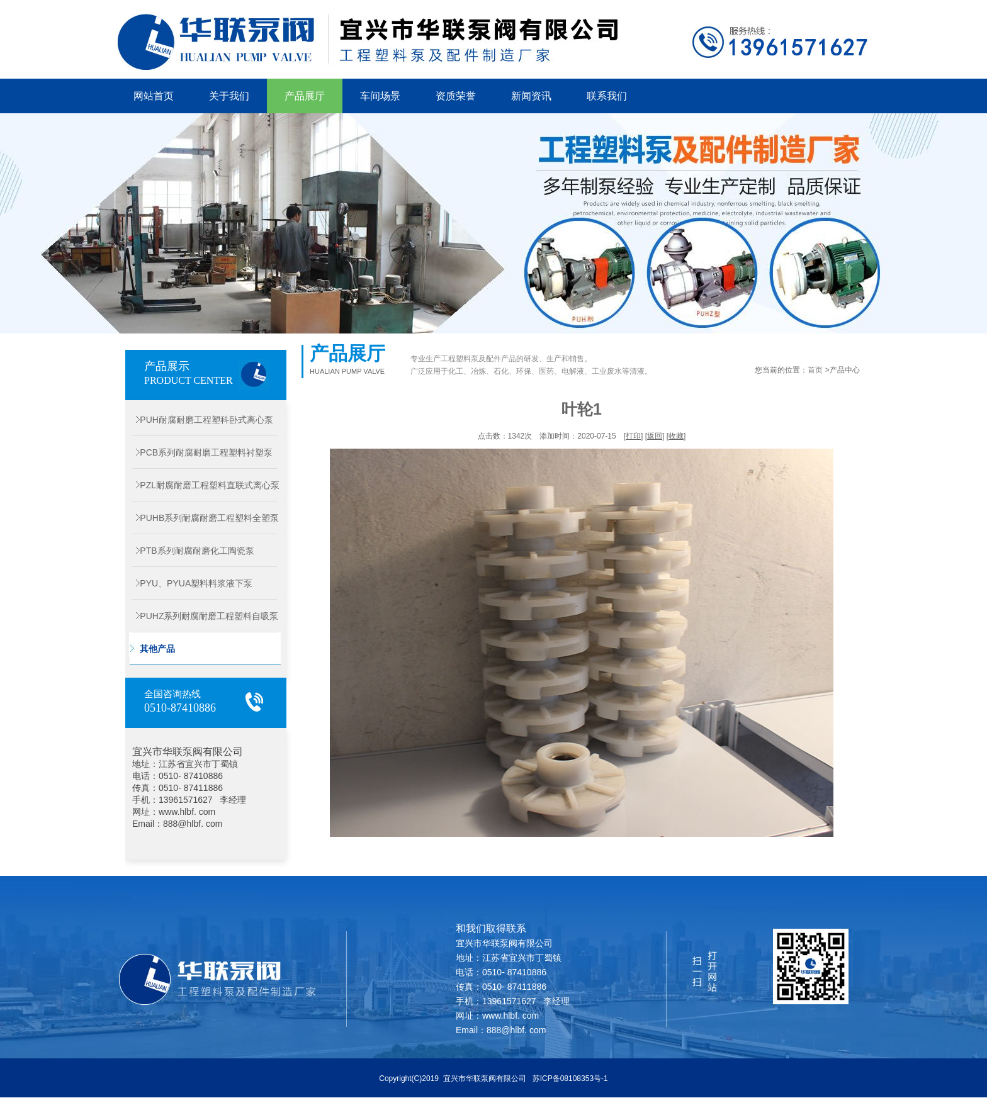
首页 (815, 370)
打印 (633, 436)
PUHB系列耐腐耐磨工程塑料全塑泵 (202, 518)
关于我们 (229, 96)
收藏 (676, 436)
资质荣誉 (456, 96)
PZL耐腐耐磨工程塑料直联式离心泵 (202, 485)
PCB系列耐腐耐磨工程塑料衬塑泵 (199, 452)
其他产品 (150, 649)
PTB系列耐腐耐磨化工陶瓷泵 (189, 551)
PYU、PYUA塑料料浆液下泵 (188, 583)
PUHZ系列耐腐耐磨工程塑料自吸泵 (201, 616)
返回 (654, 436)
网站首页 (153, 96)
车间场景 (380, 96)
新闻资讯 (531, 96)
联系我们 (607, 96)
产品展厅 (305, 96)
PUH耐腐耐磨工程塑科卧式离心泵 (199, 420)
